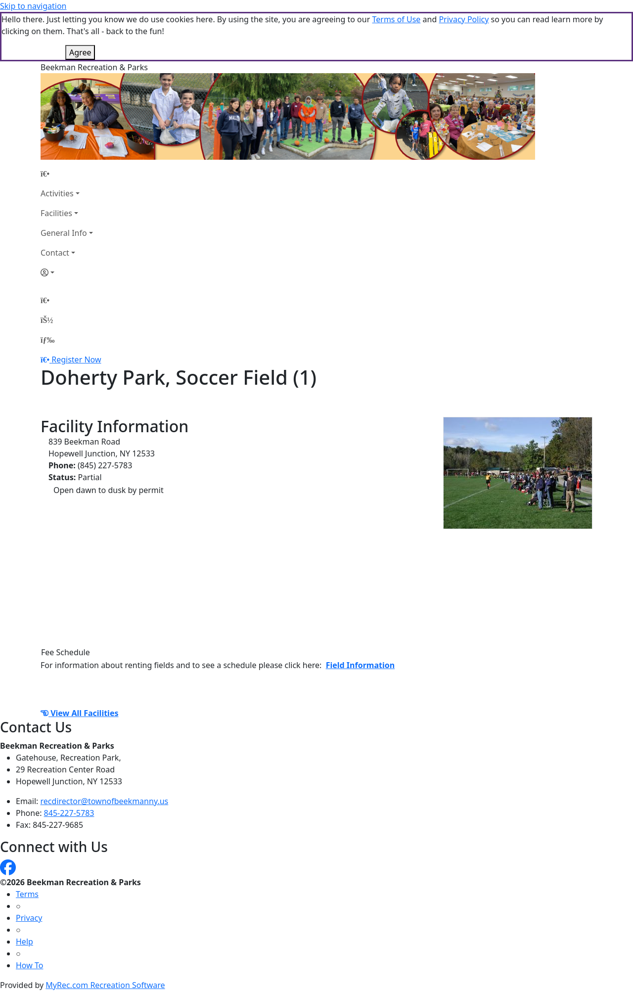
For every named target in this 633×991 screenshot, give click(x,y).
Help (24, 941)
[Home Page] (67, 173)
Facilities (56, 213)
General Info (64, 232)
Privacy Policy (464, 19)
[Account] (67, 272)
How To (29, 965)
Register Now (76, 359)
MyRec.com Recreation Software (105, 985)
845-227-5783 (69, 813)
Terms (27, 894)
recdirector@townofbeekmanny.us (105, 801)
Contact (55, 252)
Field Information (360, 665)
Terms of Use (396, 19)
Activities (57, 193)
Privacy (29, 917)
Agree (80, 52)
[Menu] (47, 340)
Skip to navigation (33, 5)
